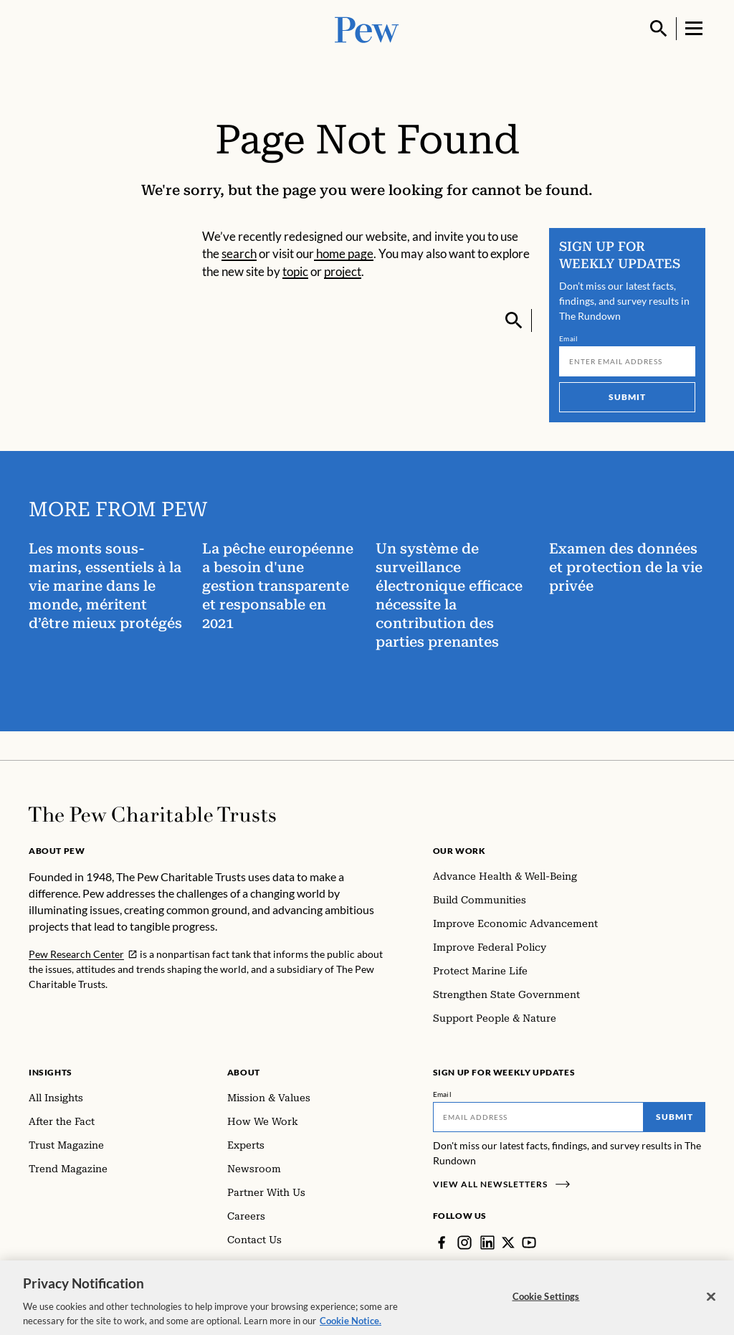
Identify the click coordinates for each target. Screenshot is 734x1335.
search (239, 253)
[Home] (152, 814)
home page (343, 253)
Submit (627, 396)
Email (568, 338)
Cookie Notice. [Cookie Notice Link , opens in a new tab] (350, 1323)
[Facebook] (441, 1242)
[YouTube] (529, 1242)
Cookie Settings (546, 1298)
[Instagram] (464, 1242)
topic (295, 271)
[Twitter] (508, 1242)
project (342, 271)
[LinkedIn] (487, 1242)
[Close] (711, 1299)
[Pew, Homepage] (367, 28)
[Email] (627, 361)
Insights (50, 1072)
